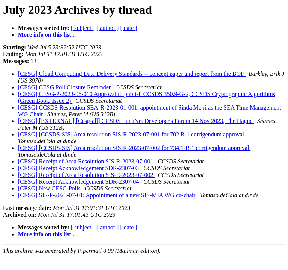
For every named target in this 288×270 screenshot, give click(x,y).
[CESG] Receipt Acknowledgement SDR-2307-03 (79, 168)
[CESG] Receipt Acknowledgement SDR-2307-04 (79, 181)
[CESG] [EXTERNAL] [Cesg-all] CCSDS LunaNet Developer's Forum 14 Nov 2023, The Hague (136, 121)
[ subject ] (83, 28)
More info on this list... (47, 35)
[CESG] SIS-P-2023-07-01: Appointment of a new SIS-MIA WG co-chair (107, 195)
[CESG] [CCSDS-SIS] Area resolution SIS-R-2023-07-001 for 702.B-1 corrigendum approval (132, 134)
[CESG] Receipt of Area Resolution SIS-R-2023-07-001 (86, 161)
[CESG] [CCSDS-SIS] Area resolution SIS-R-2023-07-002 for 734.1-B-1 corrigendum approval (134, 148)
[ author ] (107, 28)
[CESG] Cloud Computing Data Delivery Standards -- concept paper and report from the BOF (132, 73)
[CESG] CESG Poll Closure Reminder (65, 87)
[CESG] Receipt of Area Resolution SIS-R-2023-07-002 (86, 175)
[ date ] (128, 28)
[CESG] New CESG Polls (50, 188)
